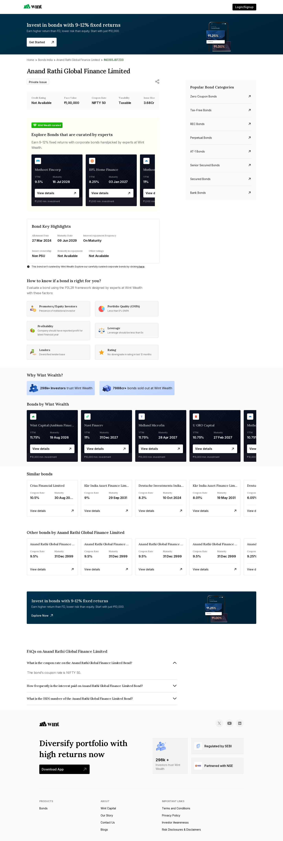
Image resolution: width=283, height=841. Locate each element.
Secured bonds (200, 179)
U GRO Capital (203, 425)
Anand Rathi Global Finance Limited (78, 60)
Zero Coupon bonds (203, 96)
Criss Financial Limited (47, 486)
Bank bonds (198, 192)
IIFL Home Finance (103, 170)
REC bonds (197, 124)
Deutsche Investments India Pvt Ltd (166, 486)
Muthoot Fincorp (48, 170)
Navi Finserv (93, 425)
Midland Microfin (151, 425)
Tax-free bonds (200, 110)
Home (30, 60)
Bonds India (45, 60)
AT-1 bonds (197, 151)
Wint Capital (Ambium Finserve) (53, 425)
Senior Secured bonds (205, 165)
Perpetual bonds (201, 137)
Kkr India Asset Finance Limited (108, 486)
